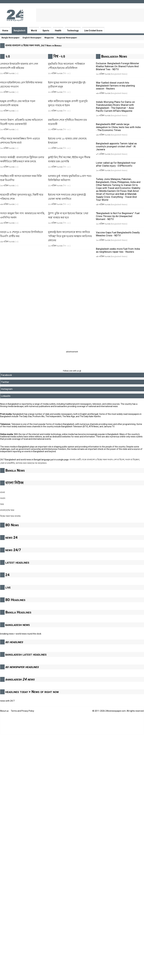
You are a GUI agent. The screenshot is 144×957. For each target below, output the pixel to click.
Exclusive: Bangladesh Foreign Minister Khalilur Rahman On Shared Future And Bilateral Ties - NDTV (117, 66)
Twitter (5, 382)
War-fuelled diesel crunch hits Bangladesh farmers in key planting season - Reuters (115, 85)
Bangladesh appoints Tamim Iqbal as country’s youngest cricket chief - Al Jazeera (116, 146)
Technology (73, 30)
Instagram (7, 388)
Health (58, 30)
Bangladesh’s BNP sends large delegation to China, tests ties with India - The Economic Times (118, 127)
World (34, 30)
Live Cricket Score (93, 30)
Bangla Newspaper (11, 38)
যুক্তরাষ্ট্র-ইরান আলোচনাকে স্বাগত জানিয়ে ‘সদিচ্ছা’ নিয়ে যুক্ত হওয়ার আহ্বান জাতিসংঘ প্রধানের (70, 236)
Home (5, 30)
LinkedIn (5, 395)
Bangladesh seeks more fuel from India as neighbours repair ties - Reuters (118, 250)
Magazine (49, 38)
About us (4, 711)
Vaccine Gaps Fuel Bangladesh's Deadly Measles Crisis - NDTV (118, 234)
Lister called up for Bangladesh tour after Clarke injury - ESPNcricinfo (116, 164)
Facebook (6, 375)
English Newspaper (32, 38)
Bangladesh (19, 30)
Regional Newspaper (67, 38)
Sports (46, 30)
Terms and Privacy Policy (22, 711)
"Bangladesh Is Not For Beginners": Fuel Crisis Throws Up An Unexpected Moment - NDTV (118, 216)
